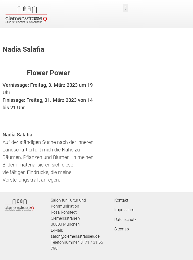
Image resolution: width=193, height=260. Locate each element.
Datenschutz (125, 219)
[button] (125, 8)
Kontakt (121, 200)
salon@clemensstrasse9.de (75, 236)
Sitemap (121, 229)
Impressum (124, 209)
